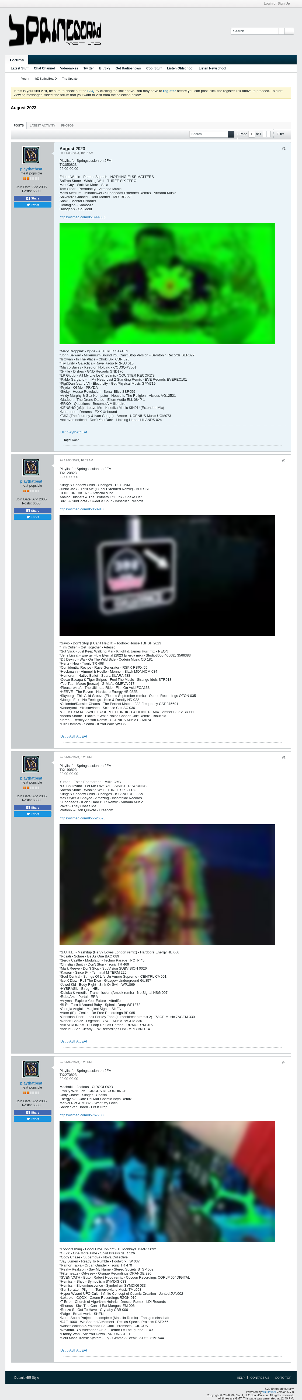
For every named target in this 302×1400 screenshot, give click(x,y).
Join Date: (24, 187)
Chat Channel (44, 68)
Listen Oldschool (180, 68)
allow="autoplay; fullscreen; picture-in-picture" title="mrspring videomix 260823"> (167, 1181)
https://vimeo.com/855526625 (83, 818)
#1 (284, 148)
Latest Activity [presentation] (42, 125)
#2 (284, 461)
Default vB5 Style (28, 1378)
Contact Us (259, 1377)
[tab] (19, 125)
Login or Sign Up (278, 3)
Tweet (32, 205)
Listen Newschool (212, 68)
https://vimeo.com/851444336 (83, 217)
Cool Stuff (154, 68)
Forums (17, 60)
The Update (69, 78)
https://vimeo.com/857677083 (83, 1115)
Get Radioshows (128, 68)
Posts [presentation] (19, 125)
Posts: (27, 191)
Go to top (283, 1377)
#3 (284, 758)
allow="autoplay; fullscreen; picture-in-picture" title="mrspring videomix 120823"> (167, 575)
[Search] (257, 31)
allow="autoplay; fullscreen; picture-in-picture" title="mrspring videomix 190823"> (167, 884)
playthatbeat (31, 169)
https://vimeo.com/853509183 (83, 509)
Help (241, 1377)
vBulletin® (269, 1392)
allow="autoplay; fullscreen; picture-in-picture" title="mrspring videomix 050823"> (167, 283)
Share (32, 198)
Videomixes (69, 68)
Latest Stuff (20, 68)
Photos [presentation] (67, 125)
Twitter (89, 68)
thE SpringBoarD (45, 78)
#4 (284, 1063)
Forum (24, 78)
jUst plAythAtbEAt (73, 432)
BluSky (104, 68)
